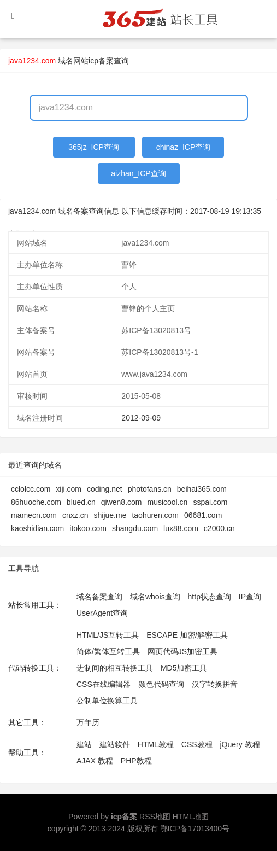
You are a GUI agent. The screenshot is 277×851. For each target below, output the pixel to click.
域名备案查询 (99, 596)
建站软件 (114, 744)
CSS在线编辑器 (103, 684)
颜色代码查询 (161, 684)
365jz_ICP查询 (93, 147)
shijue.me (110, 515)
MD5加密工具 (184, 667)
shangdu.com (135, 528)
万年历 (87, 722)
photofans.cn (150, 489)
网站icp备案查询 (101, 60)
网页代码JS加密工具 (182, 651)
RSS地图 (154, 816)
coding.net (104, 489)
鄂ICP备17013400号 (195, 828)
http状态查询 (209, 596)
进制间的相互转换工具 (114, 667)
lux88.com (180, 528)
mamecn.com (34, 515)
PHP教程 (136, 760)
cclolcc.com (30, 489)
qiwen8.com (121, 502)
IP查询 (250, 596)
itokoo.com (88, 528)
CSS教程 (197, 744)
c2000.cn (219, 528)
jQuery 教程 (240, 744)
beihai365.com (202, 489)
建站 (84, 744)
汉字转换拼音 (215, 684)
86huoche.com (36, 502)
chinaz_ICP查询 (183, 147)
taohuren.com (155, 515)
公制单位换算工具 (107, 700)
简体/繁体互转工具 (108, 651)
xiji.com (68, 489)
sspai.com (210, 502)
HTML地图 (191, 816)
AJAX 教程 (94, 760)
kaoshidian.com (37, 528)
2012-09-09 (141, 417)
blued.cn (81, 502)
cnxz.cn (75, 515)
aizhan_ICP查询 (138, 173)
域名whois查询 (155, 596)
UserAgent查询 (102, 613)
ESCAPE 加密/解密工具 (187, 635)
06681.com (203, 515)
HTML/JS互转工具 (107, 635)
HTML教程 (156, 744)
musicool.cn (167, 502)
